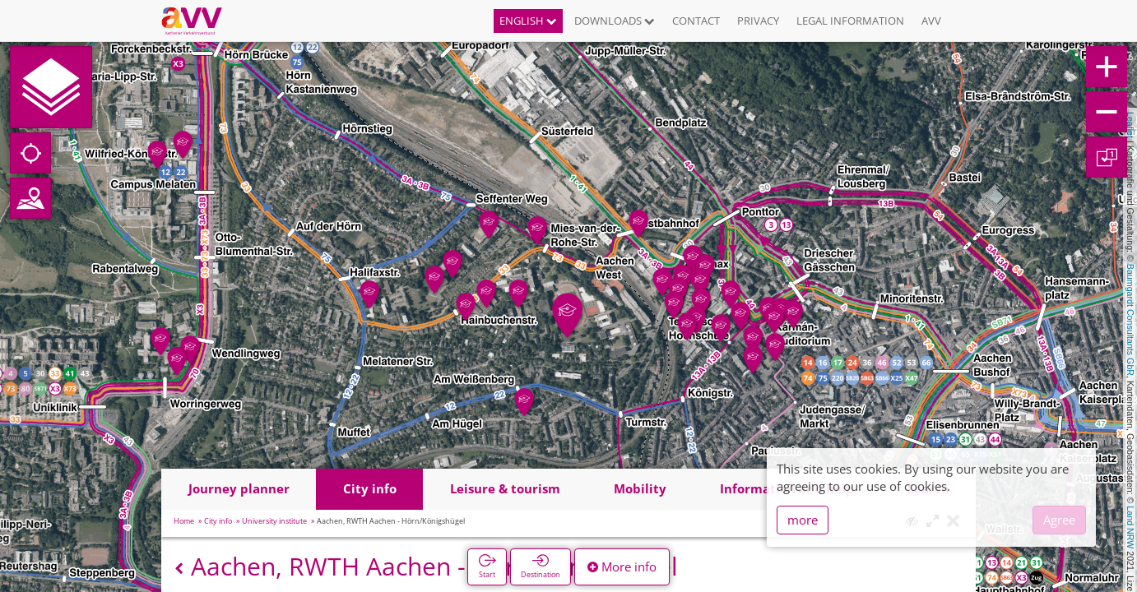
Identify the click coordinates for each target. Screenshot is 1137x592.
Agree (1059, 519)
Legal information (850, 20)
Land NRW (1130, 527)
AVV (931, 20)
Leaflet (1130, 125)
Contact (696, 20)
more (802, 519)
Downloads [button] (614, 20)
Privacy (758, 20)
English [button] (528, 20)
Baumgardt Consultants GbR (1130, 320)
